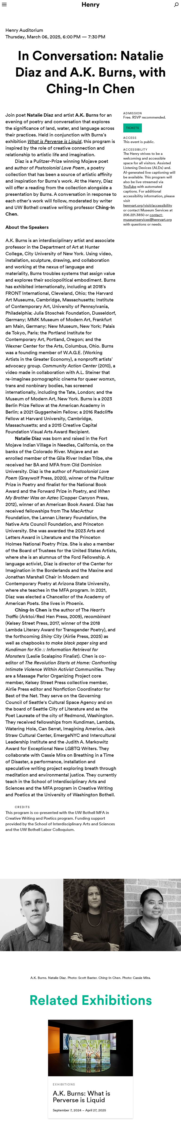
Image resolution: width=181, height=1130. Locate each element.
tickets (132, 128)
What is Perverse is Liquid (54, 141)
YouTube (129, 187)
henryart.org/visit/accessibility (147, 205)
